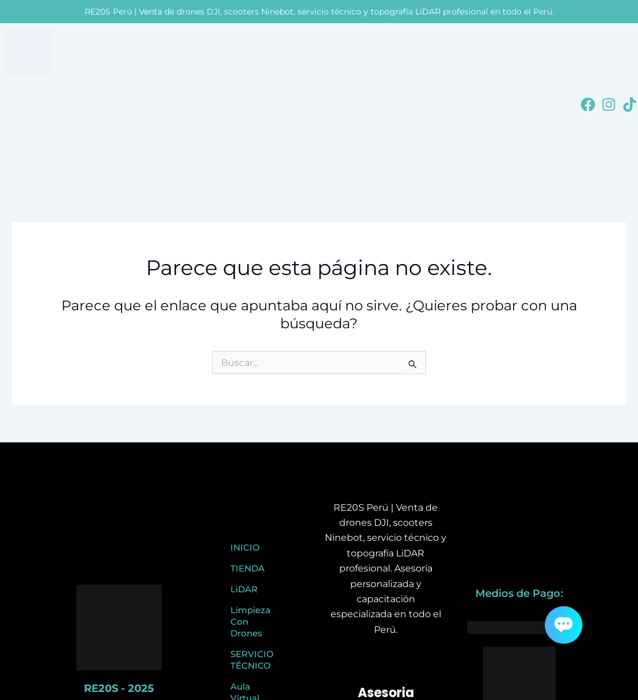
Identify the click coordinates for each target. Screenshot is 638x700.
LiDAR (244, 589)
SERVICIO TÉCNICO (252, 659)
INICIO (245, 547)
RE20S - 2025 (119, 688)
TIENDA (247, 568)
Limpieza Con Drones (250, 621)
